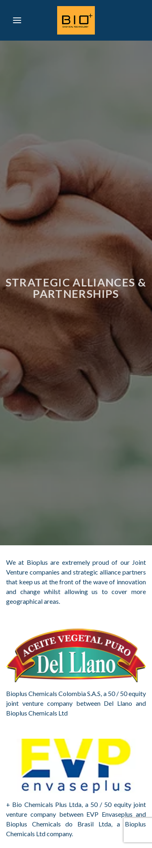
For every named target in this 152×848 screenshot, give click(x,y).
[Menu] (17, 20)
